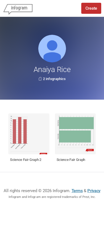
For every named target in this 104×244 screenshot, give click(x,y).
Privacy (93, 190)
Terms (77, 190)
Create (91, 8)
